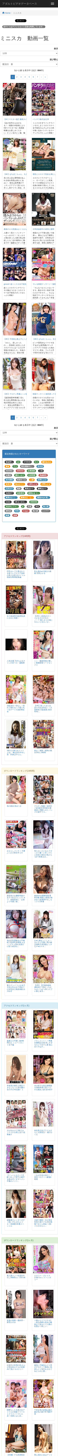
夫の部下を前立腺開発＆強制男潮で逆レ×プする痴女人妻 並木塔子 (43, 1087)
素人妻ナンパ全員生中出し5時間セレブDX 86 (16, 1277)
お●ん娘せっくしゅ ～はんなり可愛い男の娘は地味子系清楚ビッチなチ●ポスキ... (43, 943)
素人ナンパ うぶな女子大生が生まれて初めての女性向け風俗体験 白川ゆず (16, 988)
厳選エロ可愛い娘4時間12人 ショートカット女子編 (15, 1043)
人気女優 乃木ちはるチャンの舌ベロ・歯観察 (16, 662)
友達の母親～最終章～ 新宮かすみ (16, 1321)
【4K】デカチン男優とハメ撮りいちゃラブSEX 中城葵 (25, 394)
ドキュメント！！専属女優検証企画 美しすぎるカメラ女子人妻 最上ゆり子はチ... (43, 1044)
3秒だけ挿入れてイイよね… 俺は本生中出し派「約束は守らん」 (16, 752)
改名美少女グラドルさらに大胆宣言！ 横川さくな (43, 1132)
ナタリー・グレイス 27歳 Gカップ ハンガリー (42, 1277)
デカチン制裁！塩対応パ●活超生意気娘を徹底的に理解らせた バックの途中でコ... (43, 809)
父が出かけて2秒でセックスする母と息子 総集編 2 (16, 1132)
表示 (55, 48)
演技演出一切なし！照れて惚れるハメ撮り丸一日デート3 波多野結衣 (16, 709)
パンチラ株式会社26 (41, 119)
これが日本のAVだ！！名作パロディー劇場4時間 (43, 1177)
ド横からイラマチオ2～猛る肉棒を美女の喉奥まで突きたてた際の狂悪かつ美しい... (43, 1323)
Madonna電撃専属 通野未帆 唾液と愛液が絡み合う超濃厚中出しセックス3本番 (43, 898)
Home (6, 13)
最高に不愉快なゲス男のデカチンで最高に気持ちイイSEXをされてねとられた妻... (43, 1368)
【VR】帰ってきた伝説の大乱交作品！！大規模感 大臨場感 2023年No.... (43, 709)
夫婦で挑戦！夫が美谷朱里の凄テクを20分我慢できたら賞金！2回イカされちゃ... (43, 1223)
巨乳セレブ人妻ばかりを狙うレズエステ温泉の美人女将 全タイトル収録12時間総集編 (16, 574)
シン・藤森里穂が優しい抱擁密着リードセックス (43, 663)
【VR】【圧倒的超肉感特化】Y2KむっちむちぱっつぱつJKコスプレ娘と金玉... (43, 988)
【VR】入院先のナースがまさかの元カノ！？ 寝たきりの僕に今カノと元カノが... (43, 619)
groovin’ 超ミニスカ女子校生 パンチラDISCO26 (23, 284)
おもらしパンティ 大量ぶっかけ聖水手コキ (16, 852)
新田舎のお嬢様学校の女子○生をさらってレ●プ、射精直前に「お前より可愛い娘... (16, 898)
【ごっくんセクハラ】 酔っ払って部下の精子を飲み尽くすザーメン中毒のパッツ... (16, 1178)
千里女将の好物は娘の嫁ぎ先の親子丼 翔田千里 (43, 1412)
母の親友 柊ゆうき (14, 806)
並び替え (53, 59)
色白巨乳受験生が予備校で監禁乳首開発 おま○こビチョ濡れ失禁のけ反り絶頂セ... (16, 943)
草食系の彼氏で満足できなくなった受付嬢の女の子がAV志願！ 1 (16, 1087)
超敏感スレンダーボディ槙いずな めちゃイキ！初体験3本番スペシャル (16, 1223)
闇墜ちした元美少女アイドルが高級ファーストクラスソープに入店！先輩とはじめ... (16, 1413)
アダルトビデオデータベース (19, 3)
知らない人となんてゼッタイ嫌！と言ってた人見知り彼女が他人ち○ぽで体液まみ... (43, 854)
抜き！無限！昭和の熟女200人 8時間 (43, 751)
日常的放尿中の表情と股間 (43, 229)
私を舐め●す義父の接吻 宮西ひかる (42, 572)
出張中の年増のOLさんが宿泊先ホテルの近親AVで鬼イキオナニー (16, 1367)
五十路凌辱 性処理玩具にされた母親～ (16, 617)
